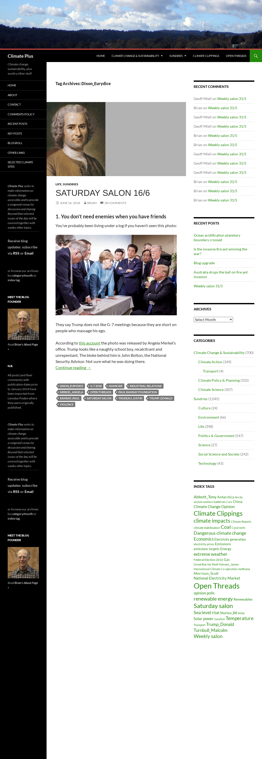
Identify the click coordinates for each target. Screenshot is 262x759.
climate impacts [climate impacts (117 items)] (212, 521)
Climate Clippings (206, 55)
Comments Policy (21, 114)
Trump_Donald (160, 398)
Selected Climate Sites (20, 164)
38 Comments (115, 203)
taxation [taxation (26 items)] (219, 619)
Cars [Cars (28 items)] (229, 501)
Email (29, 253)
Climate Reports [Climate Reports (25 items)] (241, 521)
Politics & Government (216, 435)
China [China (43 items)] (237, 501)
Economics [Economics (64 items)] (204, 539)
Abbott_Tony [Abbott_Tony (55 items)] (205, 496)
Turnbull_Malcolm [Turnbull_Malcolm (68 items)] (210, 630)
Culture (204, 408)
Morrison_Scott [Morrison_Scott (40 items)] (206, 573)
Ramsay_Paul (70, 398)
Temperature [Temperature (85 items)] (240, 618)
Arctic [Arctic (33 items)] (239, 497)
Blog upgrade (204, 263)
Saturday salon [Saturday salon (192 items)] (213, 605)
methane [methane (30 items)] (244, 569)
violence (66, 404)
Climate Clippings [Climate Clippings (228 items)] (218, 513)
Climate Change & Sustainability (135, 55)
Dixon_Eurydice (71, 386)
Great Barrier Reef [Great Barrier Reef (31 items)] (206, 564)
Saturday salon (99, 398)
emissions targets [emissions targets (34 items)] (207, 549)
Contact (14, 104)
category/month (22, 275)
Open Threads (236, 55)
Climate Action (210, 362)
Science (204, 445)
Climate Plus (20, 56)
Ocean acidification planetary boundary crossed (217, 237)
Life (59, 184)
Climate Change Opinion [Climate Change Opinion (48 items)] (214, 506)
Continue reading (73, 367)
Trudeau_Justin (130, 398)
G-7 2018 (96, 386)
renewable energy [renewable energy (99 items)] (213, 599)
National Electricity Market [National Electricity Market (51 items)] (217, 578)
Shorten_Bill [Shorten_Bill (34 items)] (228, 613)
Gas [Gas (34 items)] (227, 560)
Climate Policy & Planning (219, 380)
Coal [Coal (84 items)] (226, 527)
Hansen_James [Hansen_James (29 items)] (229, 564)
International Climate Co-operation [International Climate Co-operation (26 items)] (215, 569)
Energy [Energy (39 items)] (225, 549)
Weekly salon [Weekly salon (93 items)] (208, 636)
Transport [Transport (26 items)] (199, 624)
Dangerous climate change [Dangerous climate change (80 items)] (220, 533)
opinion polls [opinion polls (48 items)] (204, 593)
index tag (14, 280)
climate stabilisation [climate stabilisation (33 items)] (207, 528)
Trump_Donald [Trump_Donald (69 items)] (220, 624)
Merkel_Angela (71, 392)
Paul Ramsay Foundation (137, 392)
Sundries (176, 55)
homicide (116, 386)
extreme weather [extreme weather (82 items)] (210, 554)
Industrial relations (146, 386)
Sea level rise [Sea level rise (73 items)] (206, 612)
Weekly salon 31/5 (231, 98)
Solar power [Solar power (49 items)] (204, 618)
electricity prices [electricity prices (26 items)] (204, 544)
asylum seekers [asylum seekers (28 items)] (203, 501)
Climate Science (211, 389)
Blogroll (15, 143)
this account (89, 342)
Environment (208, 417)
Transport (211, 371)
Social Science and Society (218, 454)
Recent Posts (17, 123)
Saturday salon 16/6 (103, 193)
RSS (16, 253)
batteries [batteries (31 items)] (219, 502)
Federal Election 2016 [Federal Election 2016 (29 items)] (208, 559)
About (12, 95)
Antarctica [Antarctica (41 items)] (225, 497)
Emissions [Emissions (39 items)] (223, 544)
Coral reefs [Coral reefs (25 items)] (238, 527)
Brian (92, 203)
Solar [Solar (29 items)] (241, 613)
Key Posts (15, 133)
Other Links (16, 152)
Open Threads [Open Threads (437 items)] (217, 585)
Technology (207, 463)
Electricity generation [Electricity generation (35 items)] (230, 539)
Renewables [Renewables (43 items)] (243, 599)
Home (100, 55)
